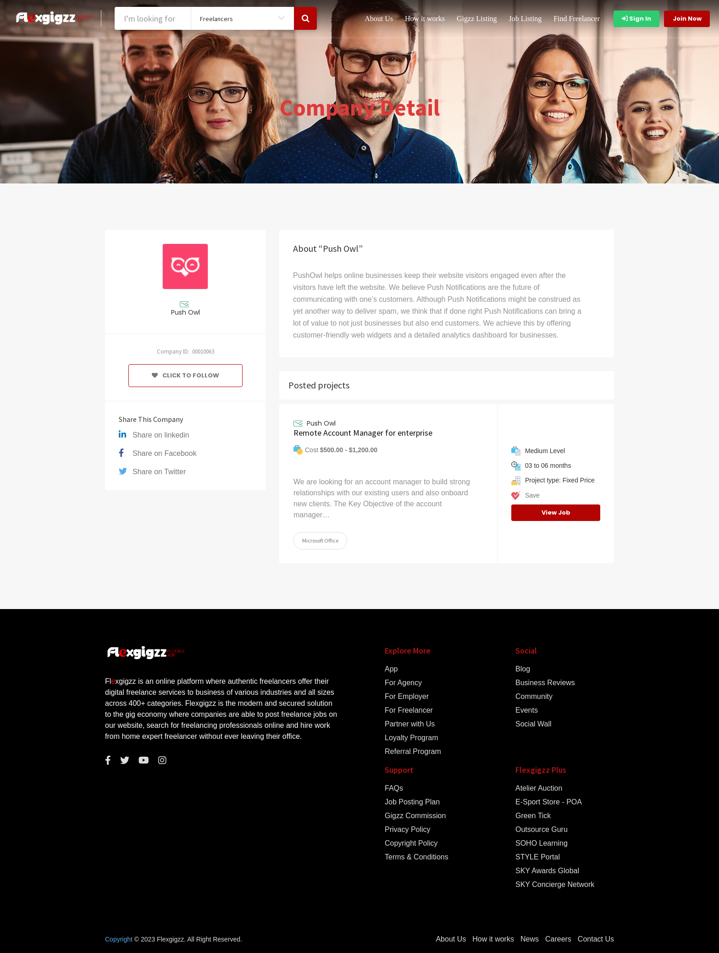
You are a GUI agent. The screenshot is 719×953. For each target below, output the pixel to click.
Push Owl (185, 312)
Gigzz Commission (415, 816)
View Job (556, 512)
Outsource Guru (541, 829)
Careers (558, 939)
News (529, 939)
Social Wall (533, 724)
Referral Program (413, 751)
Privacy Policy (408, 829)
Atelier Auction (538, 788)
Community (534, 696)
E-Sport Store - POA (548, 802)
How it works (425, 18)
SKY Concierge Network (554, 884)
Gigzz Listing (477, 18)
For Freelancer (409, 710)
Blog (522, 669)
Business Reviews (545, 683)
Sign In (636, 18)
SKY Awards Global (547, 871)
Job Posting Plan (412, 802)
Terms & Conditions (416, 857)
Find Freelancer (576, 18)
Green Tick (533, 816)
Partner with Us (410, 724)
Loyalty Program (411, 738)
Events (526, 710)
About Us (379, 18)
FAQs (394, 788)
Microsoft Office (320, 540)
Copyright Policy (411, 843)
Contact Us (596, 939)
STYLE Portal (537, 857)
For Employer (407, 696)
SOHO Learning (541, 843)
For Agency (403, 683)
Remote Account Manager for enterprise (362, 432)
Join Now (687, 18)
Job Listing (525, 18)
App (391, 669)
